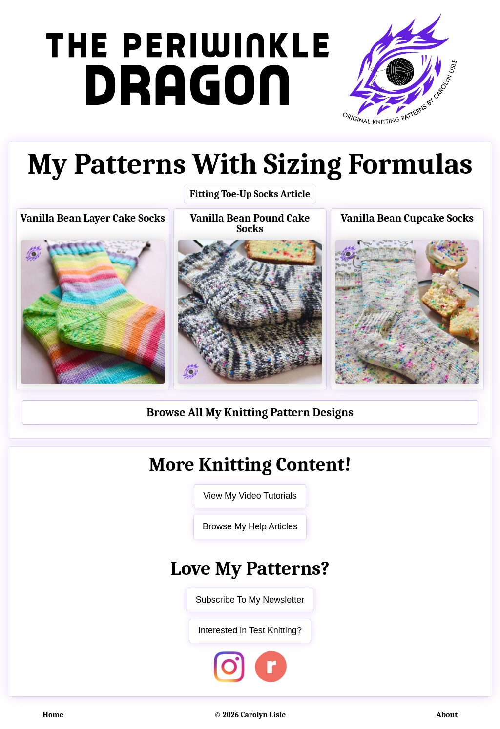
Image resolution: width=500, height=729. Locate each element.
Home (52, 714)
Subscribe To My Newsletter (250, 600)
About (447, 714)
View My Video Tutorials (249, 496)
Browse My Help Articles (250, 526)
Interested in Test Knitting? (250, 630)
